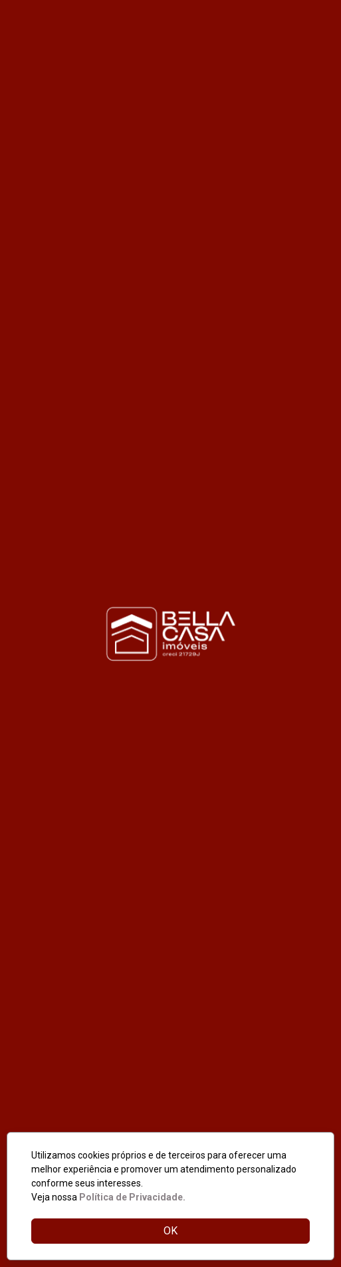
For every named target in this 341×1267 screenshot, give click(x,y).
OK (170, 1230)
